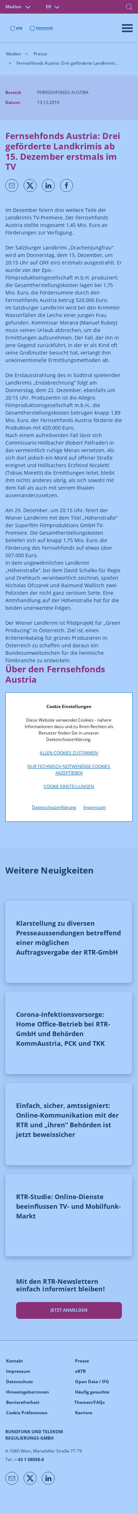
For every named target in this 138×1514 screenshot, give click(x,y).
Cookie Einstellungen (69, 786)
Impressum (94, 807)
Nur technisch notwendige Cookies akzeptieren (69, 769)
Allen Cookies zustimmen (69, 753)
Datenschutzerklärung (54, 807)
